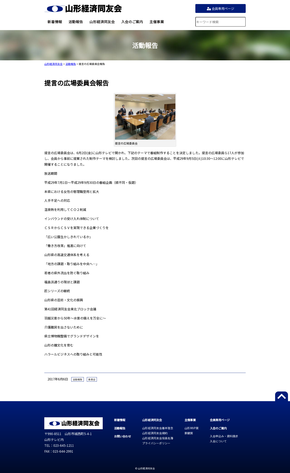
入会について (218, 441)
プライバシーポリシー (156, 443)
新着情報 (55, 21)
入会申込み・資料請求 (224, 436)
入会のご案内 (132, 21)
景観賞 (188, 433)
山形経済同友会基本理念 (157, 428)
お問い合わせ (122, 436)
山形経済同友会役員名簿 (157, 438)
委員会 (91, 379)
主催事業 (156, 21)
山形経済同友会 (83, 8)
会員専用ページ (220, 8)
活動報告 (75, 21)
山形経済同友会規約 (155, 433)
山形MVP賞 (191, 428)
